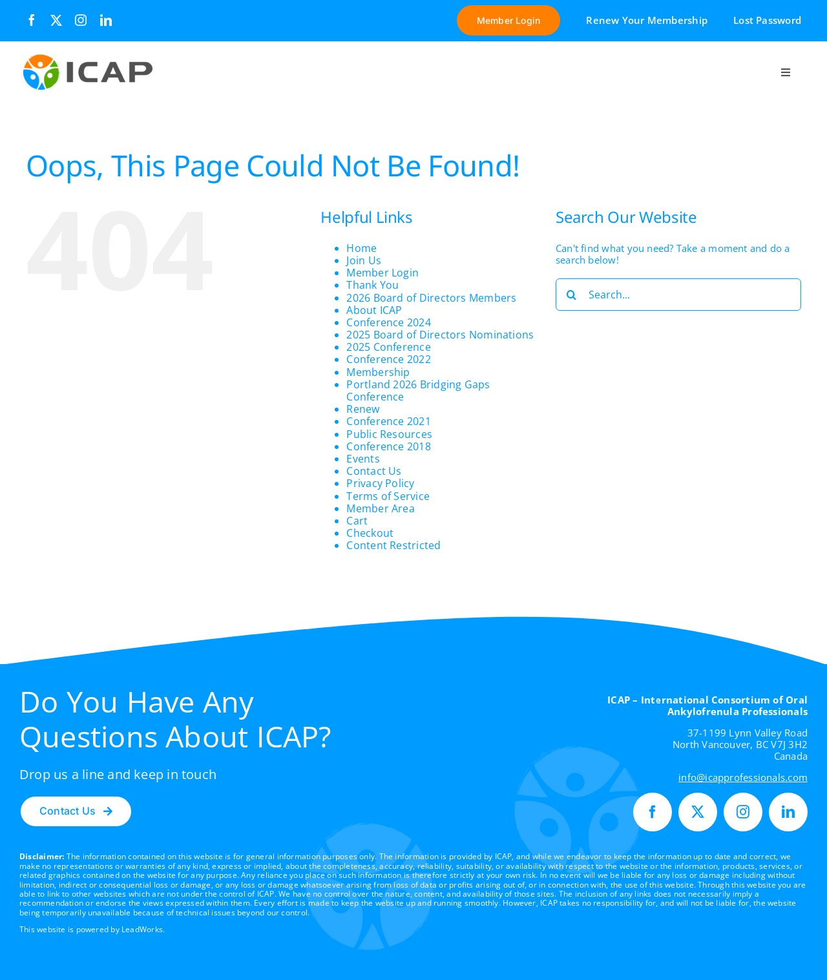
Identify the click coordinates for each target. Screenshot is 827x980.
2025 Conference (388, 347)
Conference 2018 (388, 446)
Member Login (382, 273)
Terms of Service (388, 496)
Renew (362, 409)
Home (361, 248)
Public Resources (389, 434)
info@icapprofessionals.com (743, 777)
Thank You (372, 285)
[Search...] (678, 294)
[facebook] (31, 20)
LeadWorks (142, 929)
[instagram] (81, 20)
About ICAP (374, 310)
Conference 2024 (388, 322)
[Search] (572, 294)
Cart (357, 521)
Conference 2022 (388, 359)
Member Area (380, 508)
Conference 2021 (388, 421)
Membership (378, 372)
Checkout (369, 533)
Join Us (363, 260)
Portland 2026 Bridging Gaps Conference (418, 390)
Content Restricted (393, 545)
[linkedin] (106, 20)
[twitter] (56, 20)
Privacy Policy (380, 483)
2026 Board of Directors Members (431, 298)
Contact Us (373, 471)
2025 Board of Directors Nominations (440, 335)
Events (362, 459)
